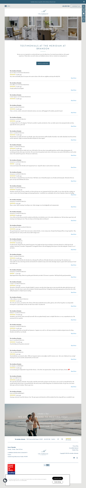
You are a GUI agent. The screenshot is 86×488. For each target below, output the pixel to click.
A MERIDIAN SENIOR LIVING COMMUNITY (17, 452)
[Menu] (7, 6)
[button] (84, 1)
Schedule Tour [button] (43, 426)
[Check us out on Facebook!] (83, 13)
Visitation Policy (75, 450)
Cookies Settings (57, 482)
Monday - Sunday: (11, 449)
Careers (9, 454)
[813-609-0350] (83, 6)
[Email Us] (83, 10)
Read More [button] (73, 78)
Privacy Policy (75, 446)
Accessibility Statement (73, 448)
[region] (37, 480)
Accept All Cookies (57, 478)
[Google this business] (62, 439)
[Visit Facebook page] (58, 439)
